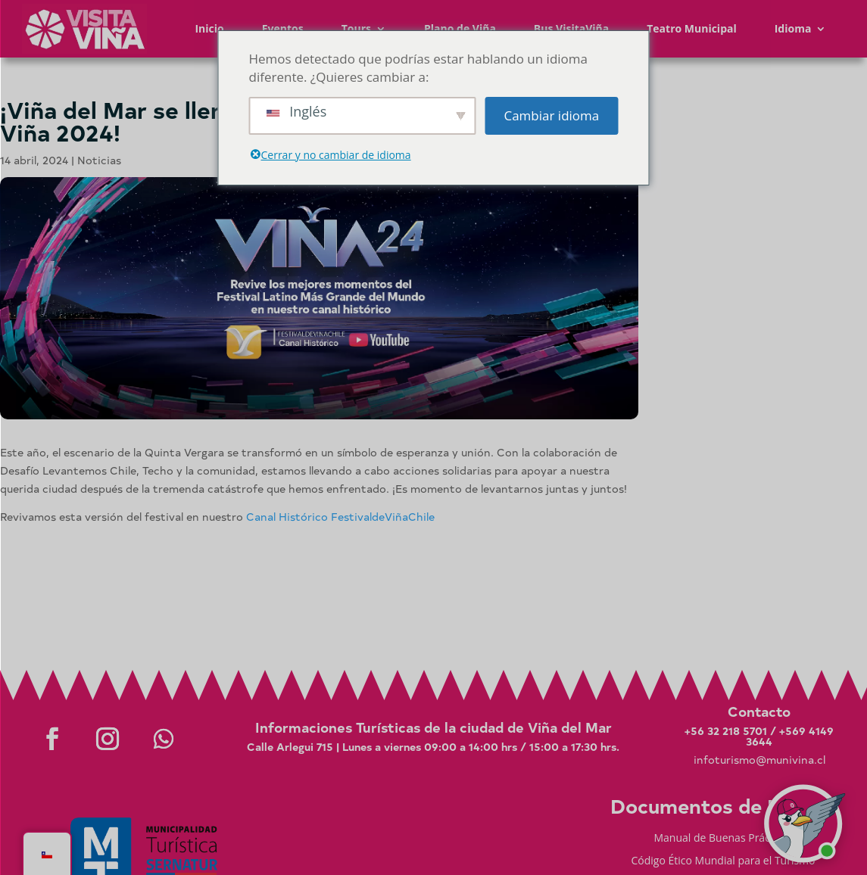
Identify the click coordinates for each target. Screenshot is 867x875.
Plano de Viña (460, 28)
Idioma (793, 28)
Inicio (209, 28)
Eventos (283, 28)
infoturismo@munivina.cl (759, 759)
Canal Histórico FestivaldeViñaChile (340, 516)
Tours (356, 28)
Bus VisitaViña (571, 28)
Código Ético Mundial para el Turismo (724, 861)
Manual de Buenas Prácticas (722, 839)
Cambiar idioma (551, 115)
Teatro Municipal (692, 28)
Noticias (99, 160)
